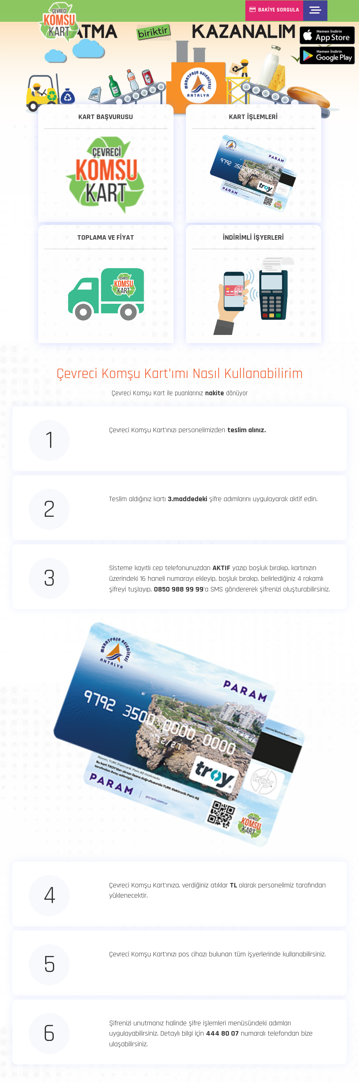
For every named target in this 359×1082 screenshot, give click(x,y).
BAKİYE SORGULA (275, 10)
